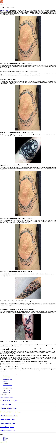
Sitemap (4, 440)
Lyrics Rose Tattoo (6, 383)
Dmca (4, 436)
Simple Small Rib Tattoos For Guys (10, 412)
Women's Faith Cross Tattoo (8, 408)
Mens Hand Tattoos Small (7, 388)
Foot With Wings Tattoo (7, 427)
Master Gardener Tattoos (7, 419)
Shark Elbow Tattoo (4, 10)
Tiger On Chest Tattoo (6, 397)
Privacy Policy (5, 438)
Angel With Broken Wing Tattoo (9, 400)
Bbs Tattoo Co (5, 381)
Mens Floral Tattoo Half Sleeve (9, 415)
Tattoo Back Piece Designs (7, 385)
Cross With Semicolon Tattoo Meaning (9, 374)
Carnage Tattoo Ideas (6, 377)
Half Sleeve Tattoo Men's (7, 390)
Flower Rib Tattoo (6, 375)
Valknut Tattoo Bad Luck (7, 430)
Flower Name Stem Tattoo (7, 423)
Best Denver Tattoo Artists (7, 379)
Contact (4, 437)
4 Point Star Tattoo (5, 404)
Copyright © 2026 (3, 442)
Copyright (4, 439)
